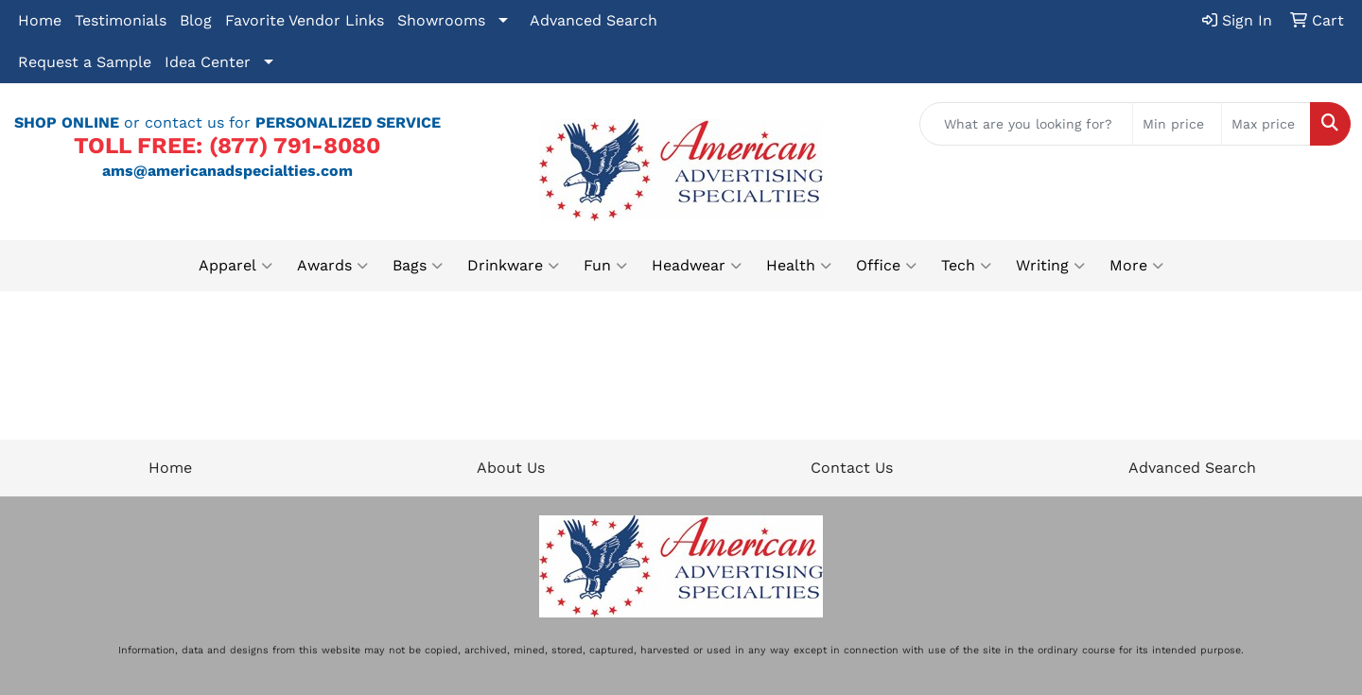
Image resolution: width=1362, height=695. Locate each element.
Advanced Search (593, 20)
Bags (418, 265)
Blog (196, 20)
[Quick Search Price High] (1266, 124)
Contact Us (852, 468)
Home (39, 20)
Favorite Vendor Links (304, 20)
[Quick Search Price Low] (1177, 124)
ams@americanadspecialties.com (227, 171)
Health (798, 265)
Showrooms (441, 20)
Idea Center (208, 62)
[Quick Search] (1026, 124)
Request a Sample (84, 62)
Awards (332, 265)
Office (886, 265)
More (1136, 265)
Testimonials (120, 20)
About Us (511, 468)
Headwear (697, 265)
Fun (605, 265)
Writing (1050, 265)
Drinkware (513, 265)
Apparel (235, 265)
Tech (966, 265)
